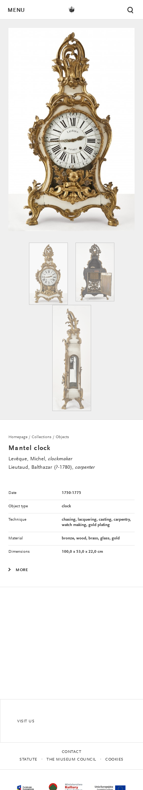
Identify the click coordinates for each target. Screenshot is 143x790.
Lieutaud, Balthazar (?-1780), (51, 467)
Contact (72, 752)
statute (28, 760)
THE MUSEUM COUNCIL (71, 760)
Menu (16, 10)
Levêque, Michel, (40, 459)
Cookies (114, 760)
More (22, 570)
